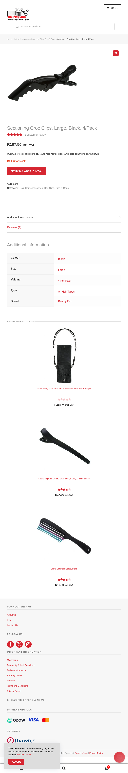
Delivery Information (17, 670)
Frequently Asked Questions (20, 665)
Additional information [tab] (20, 217)
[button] (116, 53)
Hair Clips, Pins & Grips (45, 39)
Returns (11, 680)
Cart (97, 766)
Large (61, 270)
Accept (16, 761)
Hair (16, 39)
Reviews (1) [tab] (14, 227)
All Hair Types (66, 291)
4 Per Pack (64, 280)
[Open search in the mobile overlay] (64, 26)
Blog (9, 620)
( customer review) (35, 134)
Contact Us (12, 625)
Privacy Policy (14, 691)
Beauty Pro (64, 301)
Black (61, 259)
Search (64, 768)
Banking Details (14, 675)
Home (9, 39)
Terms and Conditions (17, 686)
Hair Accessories (26, 39)
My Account (12, 660)
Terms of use (81, 753)
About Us (11, 615)
